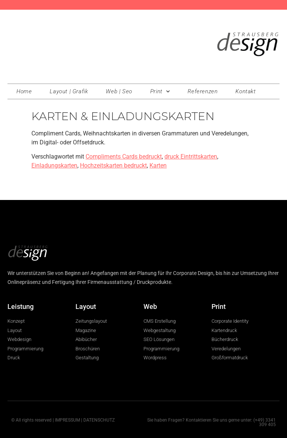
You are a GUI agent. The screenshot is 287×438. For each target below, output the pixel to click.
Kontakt (245, 91)
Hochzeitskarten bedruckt (113, 165)
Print (160, 91)
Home (24, 91)
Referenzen (202, 91)
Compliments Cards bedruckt (124, 156)
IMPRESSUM (67, 420)
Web (150, 306)
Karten (158, 165)
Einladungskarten (54, 165)
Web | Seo (119, 91)
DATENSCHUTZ (99, 420)
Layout (85, 306)
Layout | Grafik (69, 91)
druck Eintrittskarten (190, 156)
